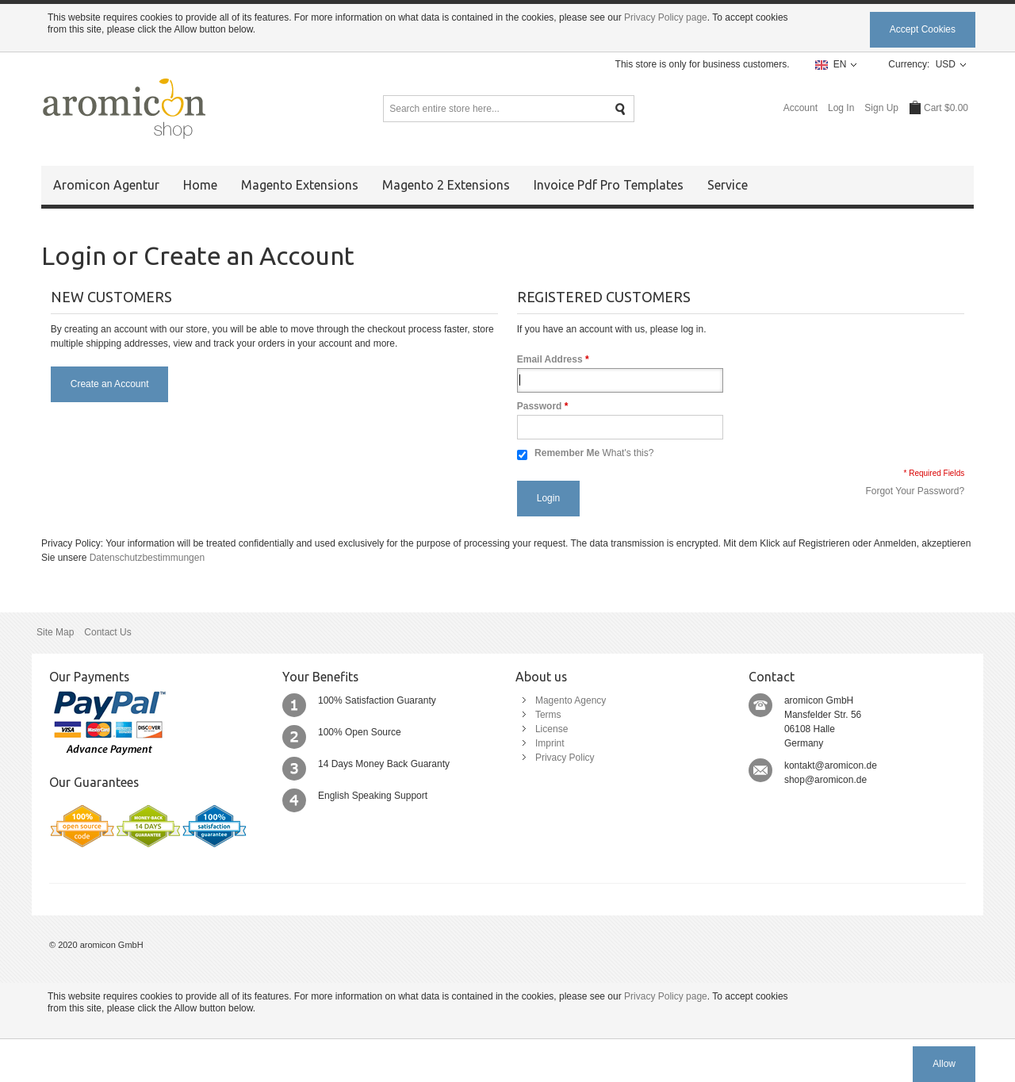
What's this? (627, 453)
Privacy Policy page (665, 17)
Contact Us (107, 632)
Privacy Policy (565, 757)
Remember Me (566, 453)
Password (539, 406)
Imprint (550, 743)
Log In (841, 107)
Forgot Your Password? (914, 491)
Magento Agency (570, 700)
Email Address (550, 359)
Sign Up (881, 107)
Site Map (55, 632)
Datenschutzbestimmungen (147, 557)
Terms (548, 714)
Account (800, 107)
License (551, 729)
